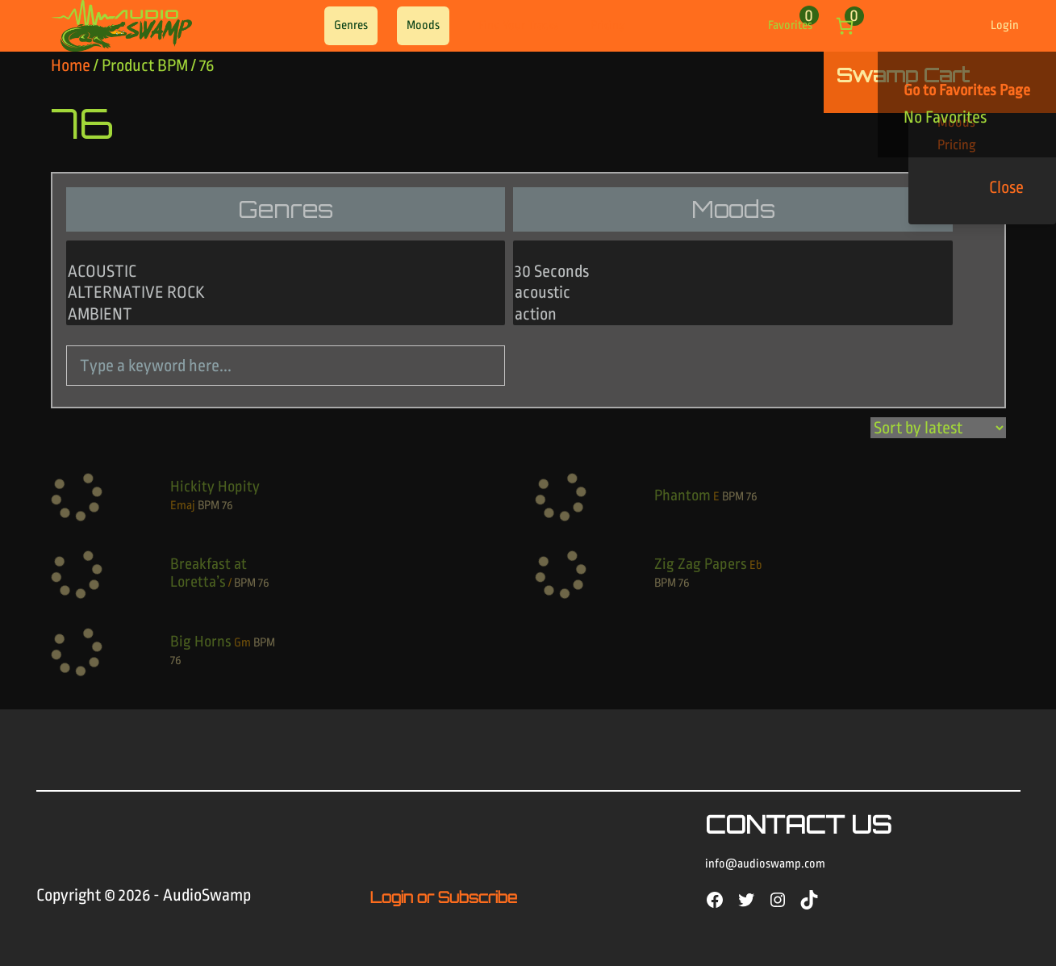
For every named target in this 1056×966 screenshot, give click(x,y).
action (733, 314)
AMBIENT (286, 314)
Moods (423, 25)
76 (227, 505)
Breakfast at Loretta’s (208, 573)
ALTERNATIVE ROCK (286, 292)
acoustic (733, 292)
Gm (242, 643)
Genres (351, 25)
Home (70, 65)
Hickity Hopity (215, 487)
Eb (755, 565)
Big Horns (201, 641)
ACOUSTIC (286, 271)
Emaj (182, 505)
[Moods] (733, 283)
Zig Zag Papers (700, 564)
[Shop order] (938, 427)
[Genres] (286, 283)
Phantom (682, 495)
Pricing (608, 25)
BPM (208, 505)
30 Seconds (733, 271)
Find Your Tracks (518, 25)
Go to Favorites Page (967, 90)
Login (1005, 25)
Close (1006, 187)
